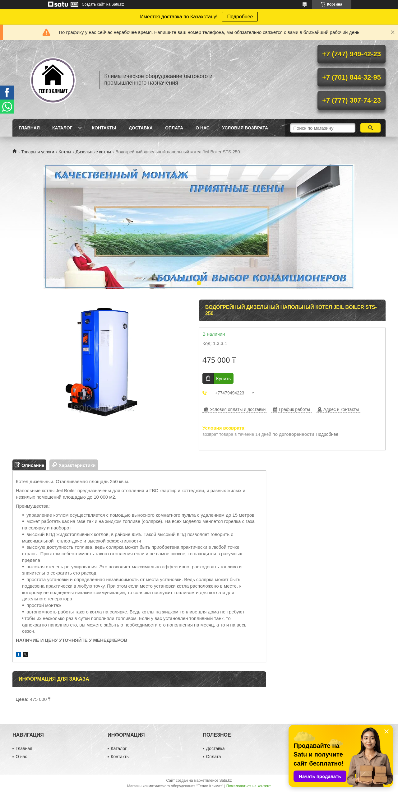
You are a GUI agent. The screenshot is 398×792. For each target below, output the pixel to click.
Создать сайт (93, 4)
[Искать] (370, 128)
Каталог (62, 127)
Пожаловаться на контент (248, 786)
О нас (203, 127)
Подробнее (240, 16)
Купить (223, 378)
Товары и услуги (37, 151)
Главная (29, 127)
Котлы (65, 151)
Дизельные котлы (93, 151)
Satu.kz (225, 780)
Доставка (141, 127)
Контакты (104, 127)
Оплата (174, 127)
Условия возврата (245, 127)
